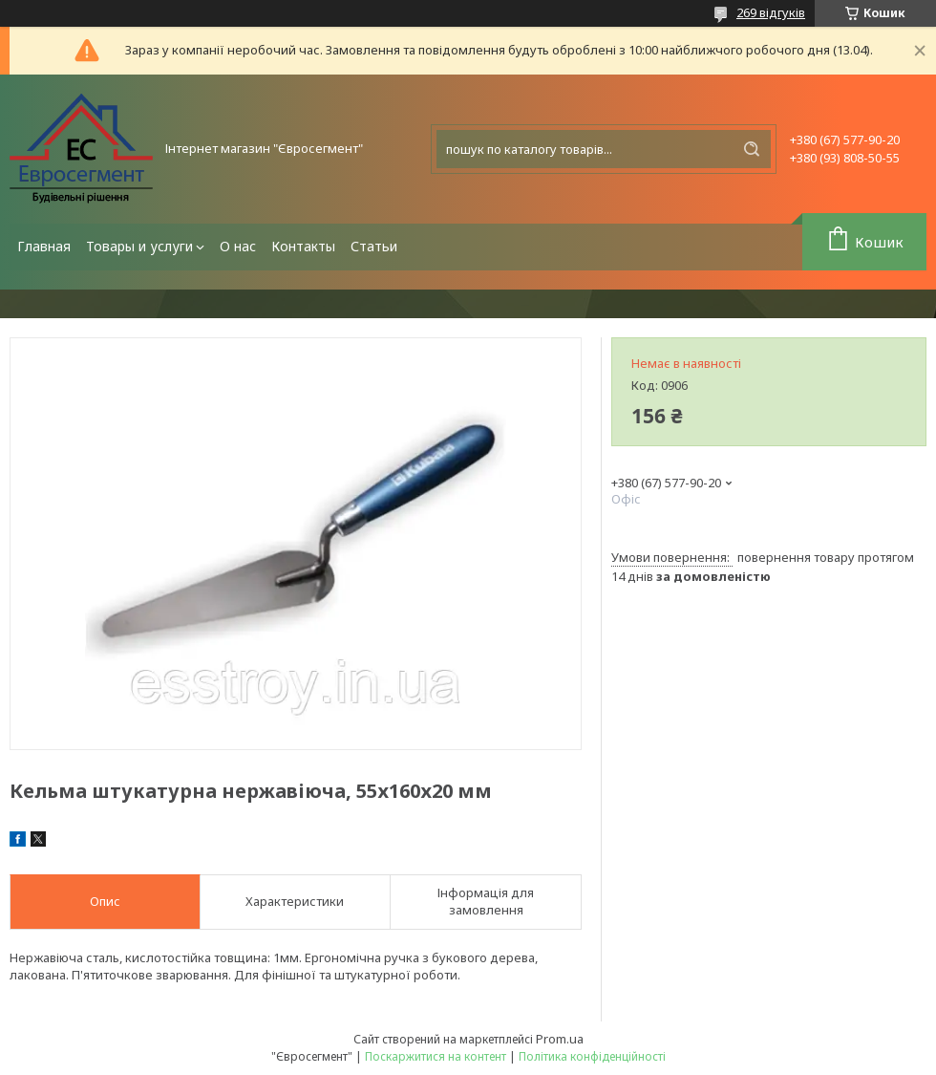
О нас (238, 246)
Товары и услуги (139, 246)
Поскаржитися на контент (435, 1056)
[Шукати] (752, 149)
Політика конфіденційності (592, 1056)
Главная (44, 246)
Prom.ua (560, 1038)
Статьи (374, 246)
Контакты (303, 246)
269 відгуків (770, 12)
